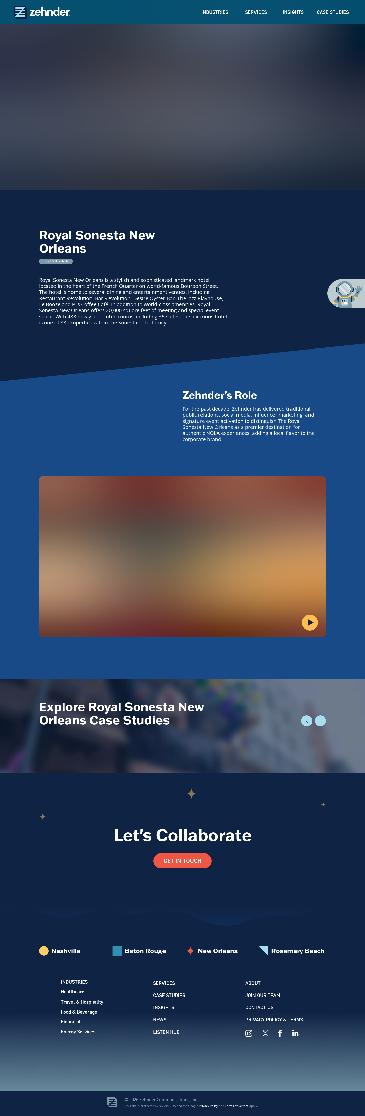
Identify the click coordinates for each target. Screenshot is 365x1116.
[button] (310, 622)
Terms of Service (237, 1107)
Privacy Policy (208, 1107)
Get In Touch (182, 861)
